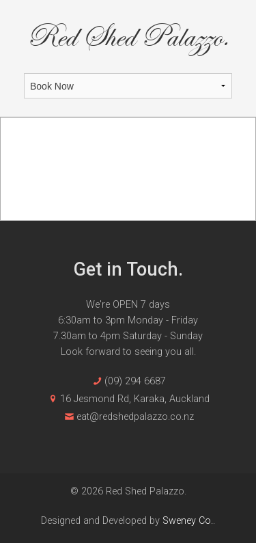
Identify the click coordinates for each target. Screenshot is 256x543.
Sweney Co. (187, 521)
